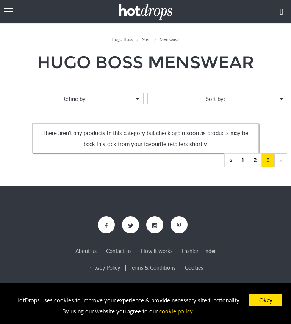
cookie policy (175, 311)
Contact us (118, 251)
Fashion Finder (199, 251)
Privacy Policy (104, 268)
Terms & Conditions (152, 268)
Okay (265, 300)
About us (86, 251)
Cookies (194, 268)
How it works (156, 251)
